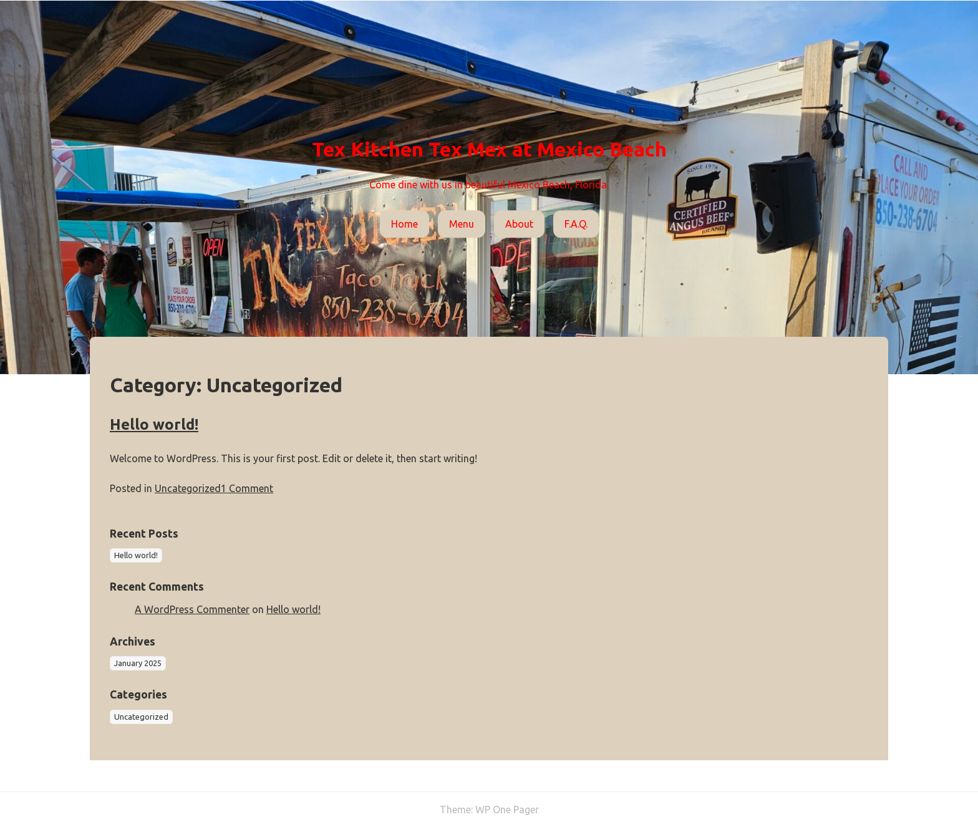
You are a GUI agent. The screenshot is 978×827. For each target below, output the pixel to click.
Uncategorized (188, 488)
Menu (461, 224)
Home (404, 224)
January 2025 (138, 663)
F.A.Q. (576, 224)
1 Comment (247, 488)
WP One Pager (507, 809)
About (519, 224)
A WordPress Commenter (192, 609)
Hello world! (154, 424)
